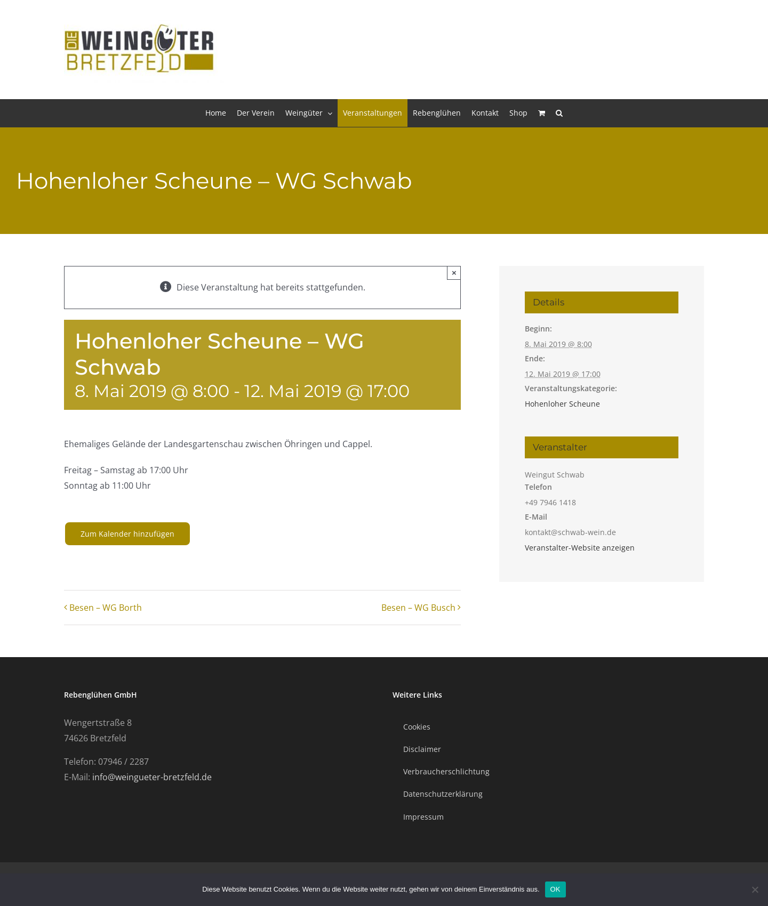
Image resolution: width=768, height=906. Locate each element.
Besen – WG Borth (105, 607)
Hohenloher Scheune (562, 404)
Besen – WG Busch (418, 607)
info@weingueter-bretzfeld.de (152, 777)
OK (555, 889)
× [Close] (454, 272)
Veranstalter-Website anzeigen (580, 548)
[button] (559, 113)
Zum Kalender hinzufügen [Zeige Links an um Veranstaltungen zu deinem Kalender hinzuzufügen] (127, 533)
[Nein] (754, 889)
